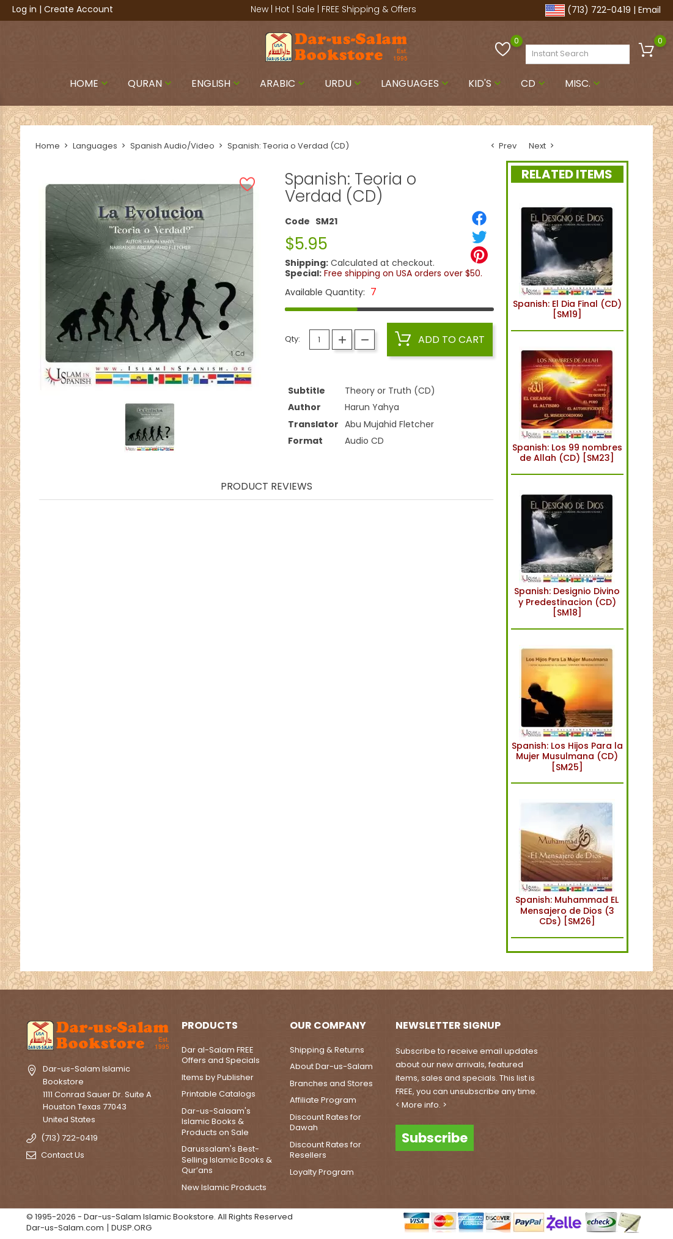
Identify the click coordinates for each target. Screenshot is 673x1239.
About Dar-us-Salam (331, 1066)
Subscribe (435, 1137)
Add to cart (440, 339)
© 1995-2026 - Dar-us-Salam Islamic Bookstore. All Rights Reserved (159, 1216)
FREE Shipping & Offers (369, 9)
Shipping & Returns (327, 1050)
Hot (282, 9)
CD (534, 83)
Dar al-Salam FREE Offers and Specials (221, 1055)
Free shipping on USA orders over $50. (403, 273)
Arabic (283, 83)
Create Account (78, 9)
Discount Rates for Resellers (325, 1150)
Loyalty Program (322, 1172)
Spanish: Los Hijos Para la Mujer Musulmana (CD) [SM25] (567, 706)
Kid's (486, 83)
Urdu (344, 83)
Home (90, 83)
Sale (305, 9)
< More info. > (421, 1105)
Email (649, 10)
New (259, 9)
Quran (151, 83)
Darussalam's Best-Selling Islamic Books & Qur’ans (227, 1159)
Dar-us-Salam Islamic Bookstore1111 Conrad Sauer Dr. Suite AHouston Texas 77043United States (97, 1094)
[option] (149, 427)
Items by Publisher (218, 1077)
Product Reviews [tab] (266, 487)
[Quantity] (319, 339)
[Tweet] (479, 236)
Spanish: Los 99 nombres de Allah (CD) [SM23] (567, 403)
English (217, 83)
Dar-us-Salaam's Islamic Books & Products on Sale (216, 1121)
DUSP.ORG (131, 1227)
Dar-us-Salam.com (65, 1227)
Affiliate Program (323, 1100)
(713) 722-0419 (599, 10)
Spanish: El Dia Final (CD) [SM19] (567, 259)
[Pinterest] (479, 254)
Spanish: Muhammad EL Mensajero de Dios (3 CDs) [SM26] (567, 860)
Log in (24, 9)
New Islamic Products (224, 1187)
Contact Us (62, 1155)
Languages (416, 83)
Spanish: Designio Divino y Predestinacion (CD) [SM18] (567, 552)
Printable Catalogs (219, 1094)
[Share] (479, 218)
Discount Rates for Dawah (325, 1122)
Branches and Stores (331, 1083)
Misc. (584, 83)
